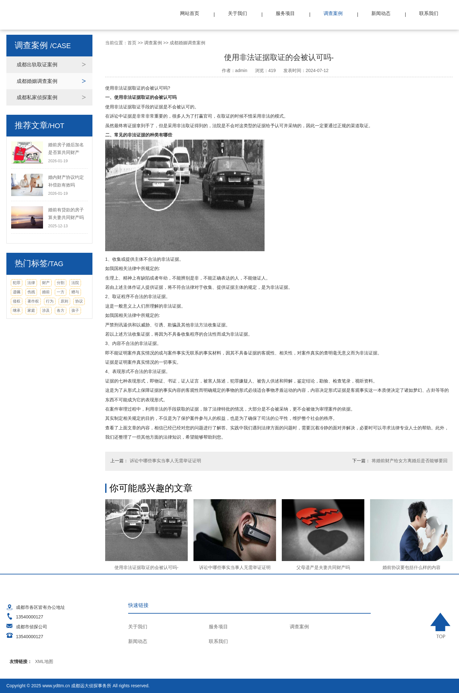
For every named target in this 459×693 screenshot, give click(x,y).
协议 (79, 301)
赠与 (75, 292)
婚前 (46, 292)
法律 (31, 283)
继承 (16, 310)
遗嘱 (16, 292)
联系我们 (428, 13)
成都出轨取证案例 (37, 64)
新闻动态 (380, 13)
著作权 (33, 301)
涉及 (46, 310)
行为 (50, 301)
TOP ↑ (441, 625)
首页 (131, 42)
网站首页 (189, 13)
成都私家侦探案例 (37, 97)
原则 (64, 301)
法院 (75, 283)
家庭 (31, 310)
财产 (46, 283)
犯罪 (16, 283)
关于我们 (237, 13)
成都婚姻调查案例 (37, 81)
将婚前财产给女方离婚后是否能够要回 (410, 460)
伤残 (31, 292)
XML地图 (44, 661)
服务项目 (285, 13)
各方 (60, 310)
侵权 (16, 301)
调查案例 (333, 13)
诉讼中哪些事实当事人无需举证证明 (165, 460)
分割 (60, 283)
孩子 (75, 310)
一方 (60, 292)
